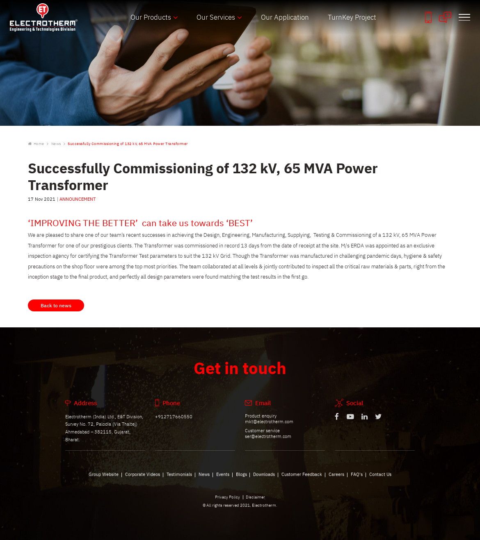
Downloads (264, 478)
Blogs (241, 478)
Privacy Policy (227, 501)
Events (222, 478)
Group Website (104, 478)
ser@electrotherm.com (268, 440)
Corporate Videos (142, 478)
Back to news (56, 309)
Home (36, 144)
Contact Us (380, 478)
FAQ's (357, 478)
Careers (336, 478)
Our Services (216, 17)
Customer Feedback (301, 478)
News (56, 144)
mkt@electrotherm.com (269, 426)
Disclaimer (255, 501)
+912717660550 (173, 421)
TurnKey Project (352, 17)
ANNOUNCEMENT (77, 199)
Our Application (285, 17)
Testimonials (179, 478)
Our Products (150, 17)
